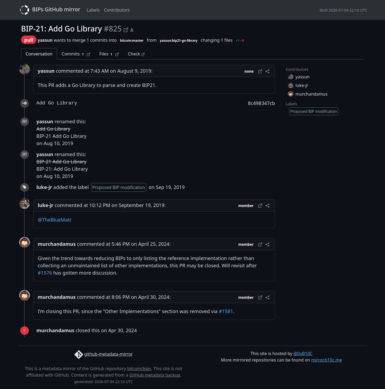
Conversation (39, 54)
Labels (93, 10)
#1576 (45, 272)
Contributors (117, 10)
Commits (76, 54)
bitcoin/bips (139, 369)
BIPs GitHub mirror (49, 9)
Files (109, 54)
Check (136, 54)
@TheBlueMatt (54, 219)
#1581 (226, 311)
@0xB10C (302, 353)
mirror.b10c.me (326, 360)
